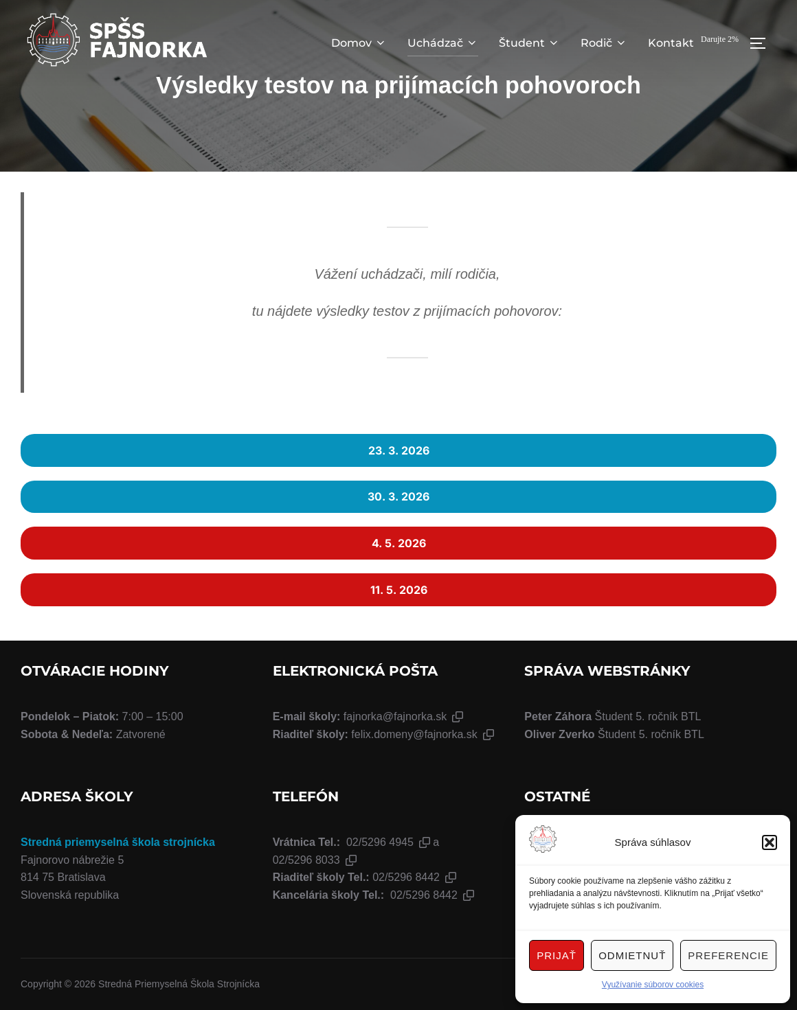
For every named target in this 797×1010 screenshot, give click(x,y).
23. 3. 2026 (398, 450)
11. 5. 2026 (398, 590)
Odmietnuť (632, 955)
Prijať (556, 955)
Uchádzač (442, 42)
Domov (359, 42)
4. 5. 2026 (399, 543)
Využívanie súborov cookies (653, 984)
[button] (769, 842)
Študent (529, 42)
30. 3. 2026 (398, 496)
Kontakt (671, 42)
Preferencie (728, 955)
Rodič (604, 42)
